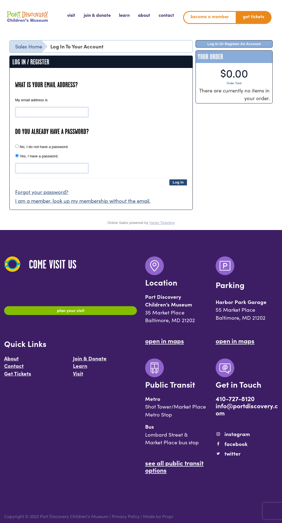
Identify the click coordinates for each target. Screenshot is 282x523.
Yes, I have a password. (36, 156)
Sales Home (28, 46)
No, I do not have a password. (42, 146)
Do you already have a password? (52, 131)
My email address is (31, 100)
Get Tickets (17, 376)
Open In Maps (164, 340)
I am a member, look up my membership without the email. (82, 200)
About (11, 361)
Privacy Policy (126, 516)
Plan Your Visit (70, 311)
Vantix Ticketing (162, 223)
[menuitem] (71, 15)
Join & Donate (90, 361)
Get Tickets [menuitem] (253, 16)
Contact (14, 368)
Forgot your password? (41, 191)
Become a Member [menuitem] (210, 16)
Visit (78, 376)
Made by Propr (158, 516)
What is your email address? (46, 85)
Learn (80, 368)
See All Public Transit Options (174, 466)
